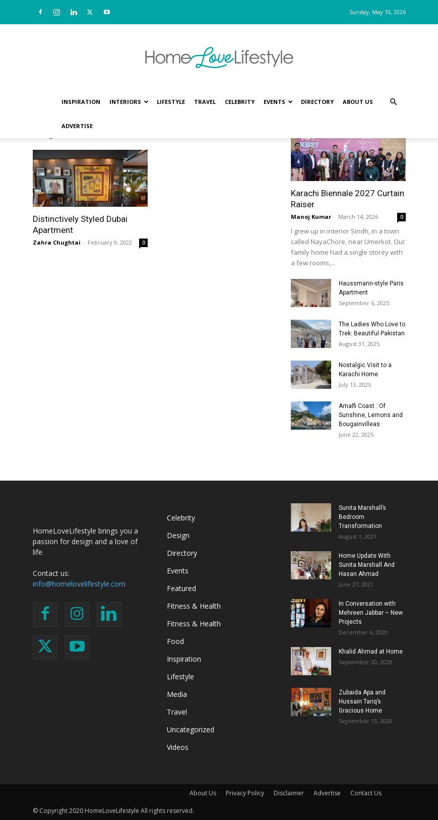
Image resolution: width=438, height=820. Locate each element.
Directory (317, 101)
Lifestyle (171, 101)
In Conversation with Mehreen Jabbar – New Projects (371, 612)
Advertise (77, 126)
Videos (178, 747)
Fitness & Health (194, 606)
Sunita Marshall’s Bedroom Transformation (362, 517)
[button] (394, 102)
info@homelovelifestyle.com (79, 584)
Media (177, 694)
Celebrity (240, 101)
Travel (205, 101)
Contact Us (366, 793)
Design (178, 535)
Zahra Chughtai (57, 242)
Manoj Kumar (311, 216)
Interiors (129, 101)
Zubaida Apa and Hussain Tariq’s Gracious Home (362, 701)
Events (278, 101)
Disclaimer (289, 793)
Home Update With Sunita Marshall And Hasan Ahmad (367, 564)
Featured (181, 588)
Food (175, 641)
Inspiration (80, 101)
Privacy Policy (245, 793)
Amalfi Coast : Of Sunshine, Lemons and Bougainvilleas (371, 415)
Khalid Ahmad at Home (371, 651)
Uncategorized (190, 729)
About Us (358, 101)
